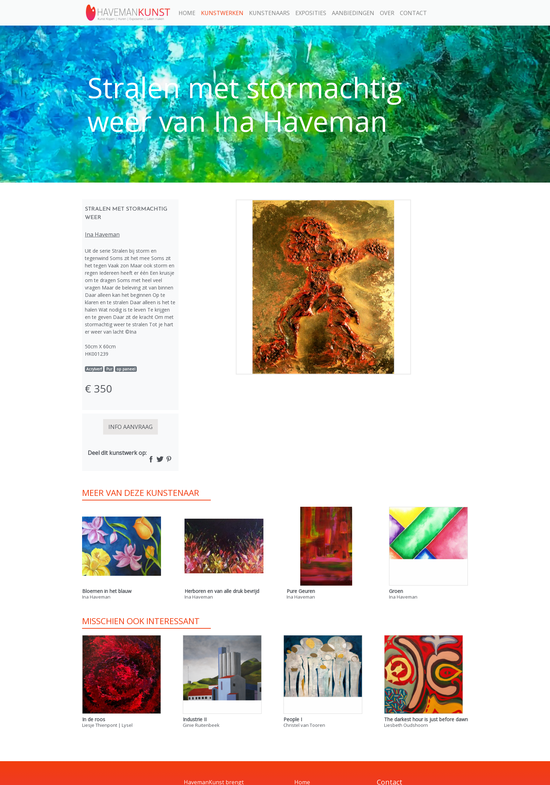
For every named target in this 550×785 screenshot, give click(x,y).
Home (187, 13)
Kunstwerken (222, 13)
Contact (413, 13)
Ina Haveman (102, 234)
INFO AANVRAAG (130, 427)
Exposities (310, 13)
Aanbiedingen (353, 13)
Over (387, 13)
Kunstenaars (269, 13)
